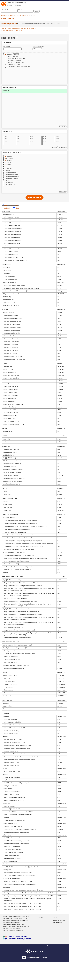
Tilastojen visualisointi (9, 23)
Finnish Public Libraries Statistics (14, 5)
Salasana (19, 9)
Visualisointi (4, 15)
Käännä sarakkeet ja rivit (11, 205)
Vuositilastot (12, 15)
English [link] (12, 18)
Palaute (40, 917)
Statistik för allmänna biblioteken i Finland (16, 4)
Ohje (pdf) (19, 15)
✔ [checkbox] (3, 54)
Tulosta (17, 207)
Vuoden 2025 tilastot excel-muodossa (12, 30)
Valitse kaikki (16, 54)
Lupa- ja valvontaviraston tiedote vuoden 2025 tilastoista (17, 28)
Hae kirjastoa (6, 46)
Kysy (54, 917)
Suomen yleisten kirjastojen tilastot (16, 2)
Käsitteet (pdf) (27, 15)
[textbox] (12, 49)
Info (34, 15)
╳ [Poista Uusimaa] (8, 90)
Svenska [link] (7, 18)
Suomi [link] (3, 18)
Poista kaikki (62, 126)
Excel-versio (7, 207)
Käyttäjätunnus (5, 9)
